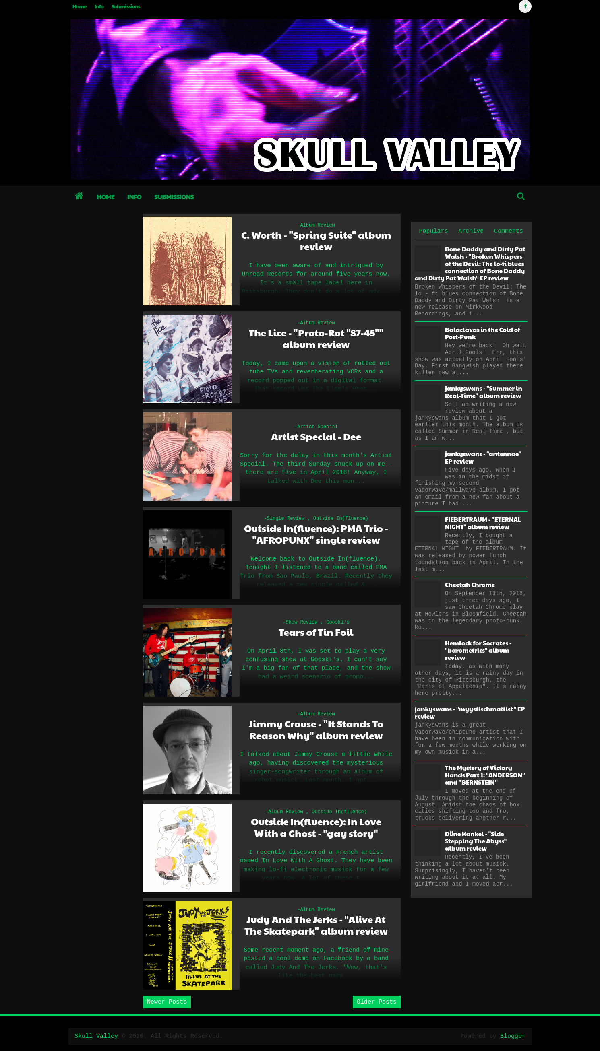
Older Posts (377, 1002)
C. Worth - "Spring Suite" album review (316, 240)
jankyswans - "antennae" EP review (483, 457)
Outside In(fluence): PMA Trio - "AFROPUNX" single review (316, 534)
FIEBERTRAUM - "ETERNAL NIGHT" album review (483, 523)
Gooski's (338, 622)
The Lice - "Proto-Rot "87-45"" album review (316, 338)
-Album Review (316, 225)
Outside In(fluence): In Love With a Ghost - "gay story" (316, 827)
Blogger (513, 1036)
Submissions (126, 6)
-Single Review (284, 518)
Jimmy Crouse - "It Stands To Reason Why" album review (316, 729)
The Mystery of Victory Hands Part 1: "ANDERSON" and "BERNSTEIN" (485, 774)
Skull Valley (96, 1036)
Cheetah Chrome (470, 584)
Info (99, 6)
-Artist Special (316, 427)
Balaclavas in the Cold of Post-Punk (482, 333)
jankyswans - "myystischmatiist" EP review (470, 712)
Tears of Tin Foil (316, 632)
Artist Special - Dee (316, 436)
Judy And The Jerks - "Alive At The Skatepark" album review (316, 925)
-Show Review (300, 622)
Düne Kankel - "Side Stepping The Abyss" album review (476, 840)
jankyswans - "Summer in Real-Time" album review (483, 392)
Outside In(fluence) (340, 518)
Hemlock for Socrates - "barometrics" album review (478, 650)
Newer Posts (167, 1002)
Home (79, 6)
